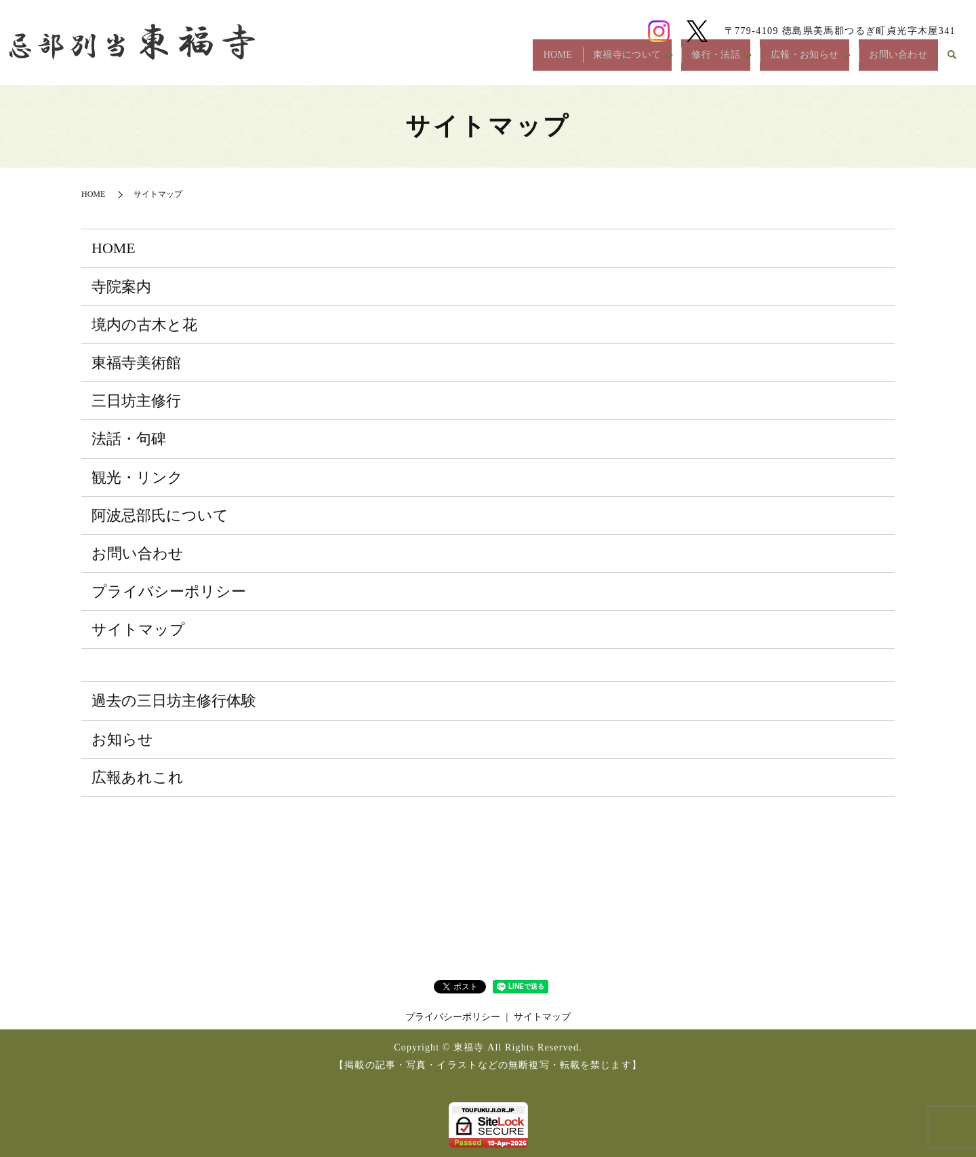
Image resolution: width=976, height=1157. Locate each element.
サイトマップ (138, 629)
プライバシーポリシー (169, 591)
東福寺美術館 (136, 362)
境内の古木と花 (144, 324)
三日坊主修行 (136, 400)
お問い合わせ (892, 60)
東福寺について (585, 60)
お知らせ (122, 739)
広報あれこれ (138, 777)
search (952, 60)
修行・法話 (685, 60)
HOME (504, 60)
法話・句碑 (129, 438)
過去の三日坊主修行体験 (174, 700)
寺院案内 (121, 286)
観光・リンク (137, 477)
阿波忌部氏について (160, 515)
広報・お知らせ (786, 60)
